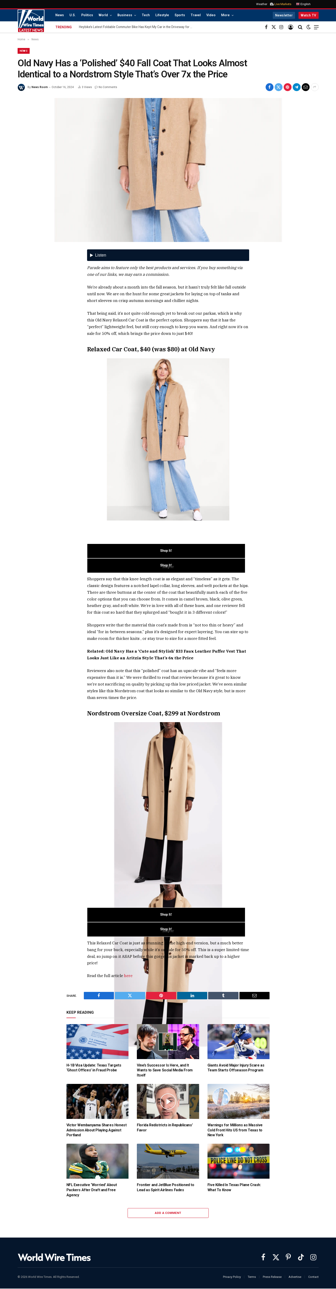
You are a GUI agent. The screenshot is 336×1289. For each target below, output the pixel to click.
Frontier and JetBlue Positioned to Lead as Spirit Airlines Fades (165, 1188)
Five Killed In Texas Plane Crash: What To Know (234, 1188)
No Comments (106, 87)
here (128, 976)
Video (211, 15)
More (225, 15)
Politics (87, 15)
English (303, 4)
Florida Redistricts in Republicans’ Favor (165, 1128)
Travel (196, 15)
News (59, 15)
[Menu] (316, 27)
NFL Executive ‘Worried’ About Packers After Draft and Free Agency (91, 1190)
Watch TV (308, 15)
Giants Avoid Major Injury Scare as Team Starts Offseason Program (235, 1068)
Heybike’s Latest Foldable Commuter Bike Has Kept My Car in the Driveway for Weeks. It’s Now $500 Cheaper (137, 27)
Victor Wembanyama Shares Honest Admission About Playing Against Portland (96, 1130)
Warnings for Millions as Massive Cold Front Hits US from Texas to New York (235, 1130)
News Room (39, 87)
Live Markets (282, 4)
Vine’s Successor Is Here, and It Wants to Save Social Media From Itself (165, 1071)
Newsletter (284, 15)
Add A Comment (168, 1213)
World (103, 15)
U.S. (72, 15)
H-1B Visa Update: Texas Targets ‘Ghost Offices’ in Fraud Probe (93, 1068)
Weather (261, 4)
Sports (180, 15)
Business (124, 15)
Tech (146, 15)
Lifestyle (162, 15)
